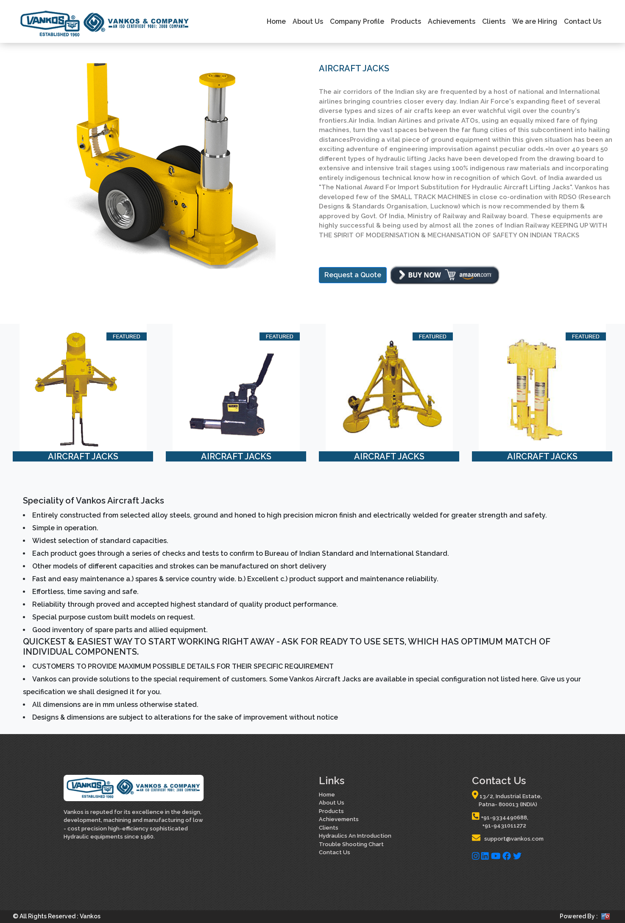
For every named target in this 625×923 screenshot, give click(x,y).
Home (276, 21)
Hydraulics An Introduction (355, 836)
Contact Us (582, 21)
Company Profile (357, 21)
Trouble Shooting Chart (351, 844)
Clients (493, 21)
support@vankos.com (508, 839)
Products (406, 21)
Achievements (451, 21)
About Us (308, 21)
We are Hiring (534, 21)
